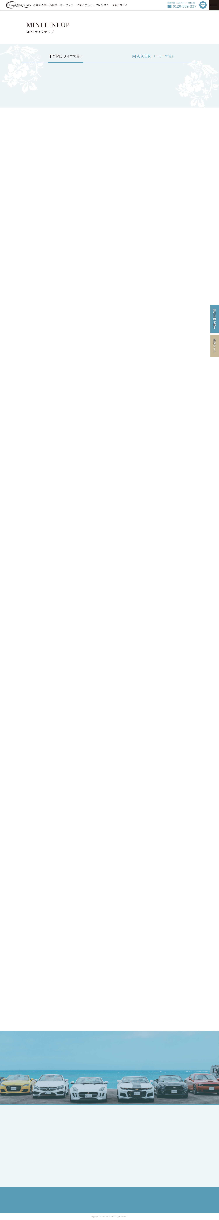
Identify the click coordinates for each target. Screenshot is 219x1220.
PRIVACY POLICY (170, 1131)
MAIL (147, 1059)
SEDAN (76, 1119)
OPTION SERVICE (126, 1140)
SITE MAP (165, 1141)
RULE (163, 1136)
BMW (75, 1157)
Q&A (118, 1150)
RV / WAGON (79, 1134)
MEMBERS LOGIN (39, 1154)
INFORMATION (124, 1145)
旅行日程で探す (214, 319)
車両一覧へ (55, 740)
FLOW (119, 1134)
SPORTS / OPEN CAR (83, 1129)
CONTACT (121, 1155)
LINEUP (120, 1119)
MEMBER (34, 1148)
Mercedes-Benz (80, 1147)
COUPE (76, 1124)
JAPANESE (34, 1131)
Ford (74, 1152)
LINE (166, 1059)
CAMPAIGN (122, 1129)
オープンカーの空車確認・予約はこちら (109, 1014)
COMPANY (166, 1119)
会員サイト (214, 345)
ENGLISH (34, 1136)
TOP (31, 1119)
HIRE (119, 1124)
